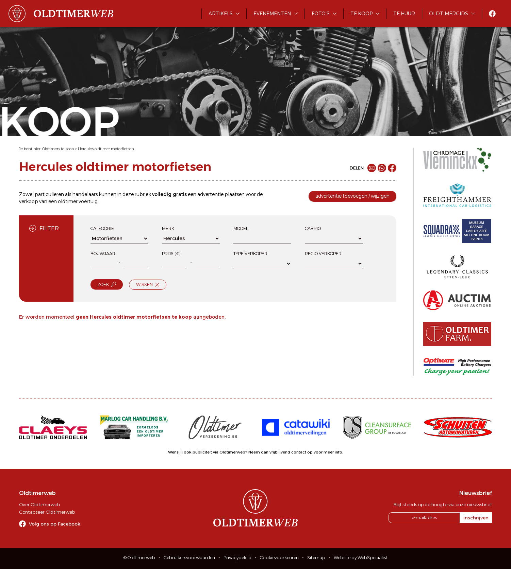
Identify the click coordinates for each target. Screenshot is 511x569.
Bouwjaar (102, 253)
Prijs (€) (171, 253)
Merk (168, 228)
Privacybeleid (237, 557)
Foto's (321, 14)
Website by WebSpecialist (361, 557)
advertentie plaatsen (221, 194)
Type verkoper (250, 253)
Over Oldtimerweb (39, 504)
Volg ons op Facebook (54, 524)
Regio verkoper (323, 253)
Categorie (102, 228)
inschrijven (476, 517)
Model (240, 228)
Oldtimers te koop (58, 148)
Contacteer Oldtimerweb (47, 512)
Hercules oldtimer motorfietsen (106, 148)
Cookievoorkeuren (279, 557)
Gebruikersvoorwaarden (189, 557)
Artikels (221, 14)
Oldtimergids (448, 14)
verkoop (28, 201)
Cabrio (313, 228)
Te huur (404, 14)
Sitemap (316, 557)
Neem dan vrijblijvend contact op (280, 452)
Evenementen (272, 14)
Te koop (361, 14)
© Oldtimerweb (139, 557)
